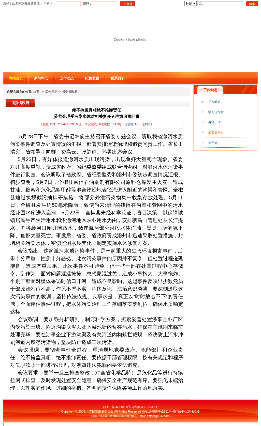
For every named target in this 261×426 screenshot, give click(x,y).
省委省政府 (216, 132)
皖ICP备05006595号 (117, 407)
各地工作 (214, 122)
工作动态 (67, 78)
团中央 (213, 142)
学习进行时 (216, 112)
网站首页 (16, 78)
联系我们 (117, 78)
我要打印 (132, 124)
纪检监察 (92, 78)
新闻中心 (41, 78)
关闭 (147, 124)
